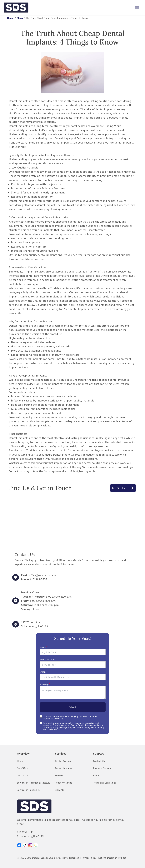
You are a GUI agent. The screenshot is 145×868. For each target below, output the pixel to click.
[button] (19, 845)
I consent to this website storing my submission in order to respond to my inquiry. (71, 717)
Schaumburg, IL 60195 (34, 626)
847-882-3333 (38, 579)
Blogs (20, 18)
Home (10, 18)
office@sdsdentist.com (43, 575)
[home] (16, 7)
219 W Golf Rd (25, 832)
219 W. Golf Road (31, 622)
